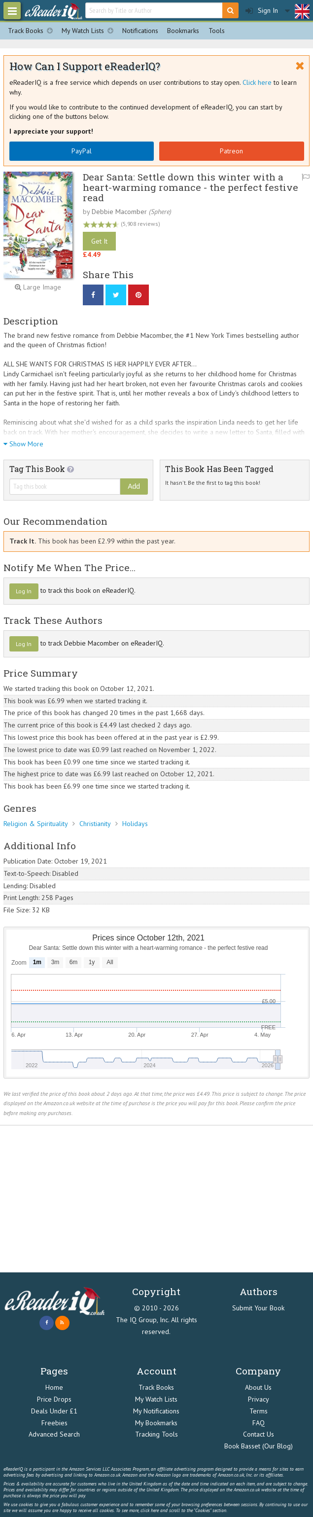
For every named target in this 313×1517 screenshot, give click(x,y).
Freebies (54, 1422)
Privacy (258, 1399)
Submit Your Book (258, 1307)
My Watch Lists (90, 30)
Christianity (95, 823)
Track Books (32, 30)
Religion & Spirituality (35, 823)
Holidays (135, 823)
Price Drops (54, 1399)
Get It (99, 241)
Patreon (231, 150)
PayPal (81, 150)
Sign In (261, 10)
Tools (217, 30)
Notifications (140, 30)
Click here (257, 82)
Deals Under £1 (54, 1411)
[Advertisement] (156, 1199)
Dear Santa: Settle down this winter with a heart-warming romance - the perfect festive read (190, 187)
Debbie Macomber (119, 211)
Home (54, 1387)
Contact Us (258, 1434)
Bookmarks (183, 30)
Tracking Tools (156, 1434)
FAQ (258, 1422)
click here (149, 1510)
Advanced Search (54, 1434)
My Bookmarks (156, 1422)
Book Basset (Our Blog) (258, 1446)
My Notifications (156, 1411)
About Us (258, 1387)
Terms (258, 1411)
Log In (24, 591)
